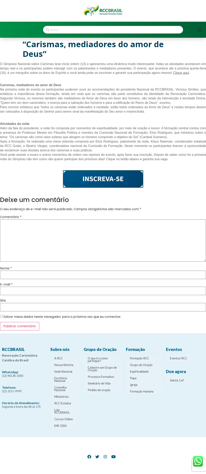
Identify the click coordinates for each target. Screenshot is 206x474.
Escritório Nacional (60, 379)
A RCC (58, 358)
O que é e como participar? (98, 360)
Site (3, 300)
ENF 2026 (60, 425)
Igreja (133, 384)
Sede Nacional (63, 371)
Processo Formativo (101, 376)
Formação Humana (141, 391)
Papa (133, 378)
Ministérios (61, 396)
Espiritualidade (139, 371)
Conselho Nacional (60, 389)
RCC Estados (62, 403)
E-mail (6, 284)
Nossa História (63, 365)
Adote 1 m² (177, 380)
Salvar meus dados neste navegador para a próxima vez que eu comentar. (62, 316)
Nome (6, 268)
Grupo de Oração (141, 365)
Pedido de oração (99, 390)
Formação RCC (139, 358)
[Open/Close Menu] (199, 29)
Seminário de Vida (99, 383)
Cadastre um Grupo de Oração (102, 369)
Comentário (11, 217)
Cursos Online (63, 419)
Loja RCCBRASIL (62, 411)
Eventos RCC (178, 358)
